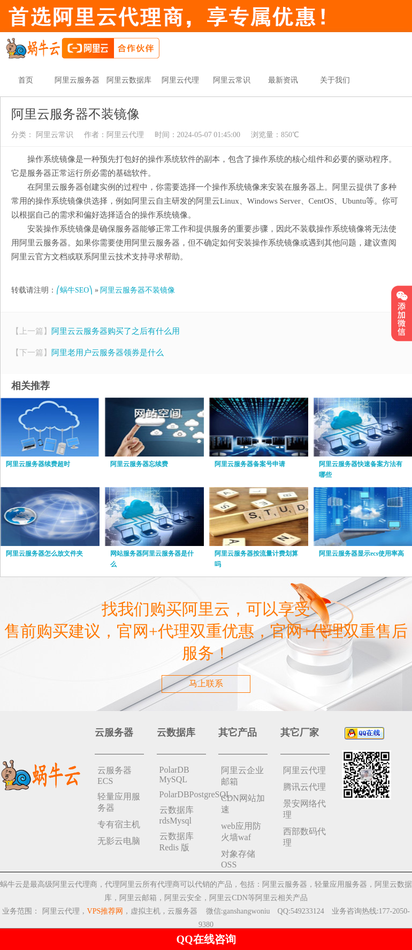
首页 (25, 80)
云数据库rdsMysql (176, 815)
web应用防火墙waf (241, 831)
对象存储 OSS (238, 859)
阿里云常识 (231, 80)
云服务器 (182, 911)
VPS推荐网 (105, 911)
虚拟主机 (146, 911)
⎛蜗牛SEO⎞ (74, 290)
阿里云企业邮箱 (242, 776)
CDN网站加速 (243, 804)
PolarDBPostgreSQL (182, 794)
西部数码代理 (304, 837)
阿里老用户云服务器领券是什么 (107, 352)
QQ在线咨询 (205, 939)
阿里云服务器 (77, 80)
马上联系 (206, 683)
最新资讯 (283, 80)
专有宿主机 (118, 824)
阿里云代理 (180, 80)
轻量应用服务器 (118, 802)
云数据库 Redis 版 (176, 842)
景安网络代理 (304, 809)
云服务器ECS (114, 776)
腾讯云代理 (304, 786)
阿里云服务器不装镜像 (137, 290)
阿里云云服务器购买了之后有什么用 (115, 331)
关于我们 (335, 80)
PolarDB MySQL (174, 774)
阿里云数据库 (128, 80)
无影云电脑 (118, 841)
